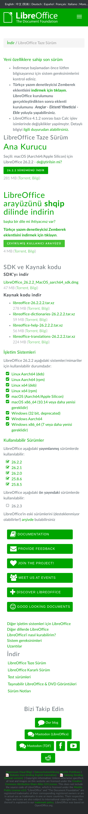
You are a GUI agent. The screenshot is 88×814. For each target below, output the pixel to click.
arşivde (28, 520)
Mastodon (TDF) (35, 746)
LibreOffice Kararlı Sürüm (29, 670)
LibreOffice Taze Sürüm (27, 663)
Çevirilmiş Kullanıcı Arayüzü (34, 243)
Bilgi (35, 178)
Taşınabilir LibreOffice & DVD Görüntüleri (42, 684)
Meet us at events (33, 578)
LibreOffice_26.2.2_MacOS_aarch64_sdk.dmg (41, 282)
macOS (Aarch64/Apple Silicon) (37, 396)
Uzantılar (14, 646)
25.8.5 (16, 485)
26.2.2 (16, 462)
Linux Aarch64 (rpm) (28, 380)
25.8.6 (16, 479)
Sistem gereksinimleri (24, 641)
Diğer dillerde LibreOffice (28, 629)
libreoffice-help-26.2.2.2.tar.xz (38, 325)
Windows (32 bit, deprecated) (35, 413)
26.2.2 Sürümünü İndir (26, 170)
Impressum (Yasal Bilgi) (19, 772)
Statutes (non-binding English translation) (33, 775)
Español (49, 4)
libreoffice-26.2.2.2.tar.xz (33, 303)
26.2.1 (16, 468)
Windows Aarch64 (26, 419)
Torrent (24, 178)
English (9, 4)
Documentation (29, 534)
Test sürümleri (19, 677)
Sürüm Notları (19, 691)
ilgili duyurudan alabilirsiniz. (46, 130)
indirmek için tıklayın (48, 90)
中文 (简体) (22, 4)
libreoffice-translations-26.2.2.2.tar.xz (44, 336)
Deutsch (36, 4)
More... (83, 4)
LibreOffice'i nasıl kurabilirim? (31, 635)
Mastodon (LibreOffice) (48, 734)
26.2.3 (16, 506)
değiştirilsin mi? (49, 162)
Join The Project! (32, 563)
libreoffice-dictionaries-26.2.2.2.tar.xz (44, 314)
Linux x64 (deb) (23, 385)
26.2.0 (16, 473)
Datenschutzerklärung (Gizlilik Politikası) (57, 772)
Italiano (72, 4)
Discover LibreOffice (35, 592)
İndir (11, 43)
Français (61, 4)
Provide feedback (32, 549)
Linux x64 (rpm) (24, 391)
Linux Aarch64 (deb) (27, 374)
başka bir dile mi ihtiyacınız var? (29, 222)
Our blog (48, 722)
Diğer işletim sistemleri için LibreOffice (39, 624)
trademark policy (44, 802)
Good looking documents (40, 607)
